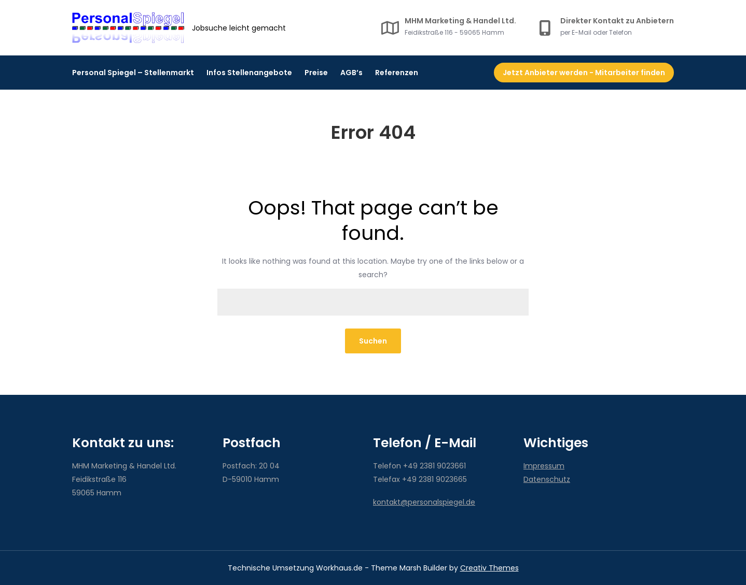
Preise (316, 72)
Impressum (543, 466)
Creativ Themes (489, 568)
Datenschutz (546, 479)
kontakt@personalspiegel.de (424, 502)
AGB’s (351, 72)
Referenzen (396, 72)
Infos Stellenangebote (249, 72)
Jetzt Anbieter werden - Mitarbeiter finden (584, 72)
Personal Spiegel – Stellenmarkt (133, 72)
